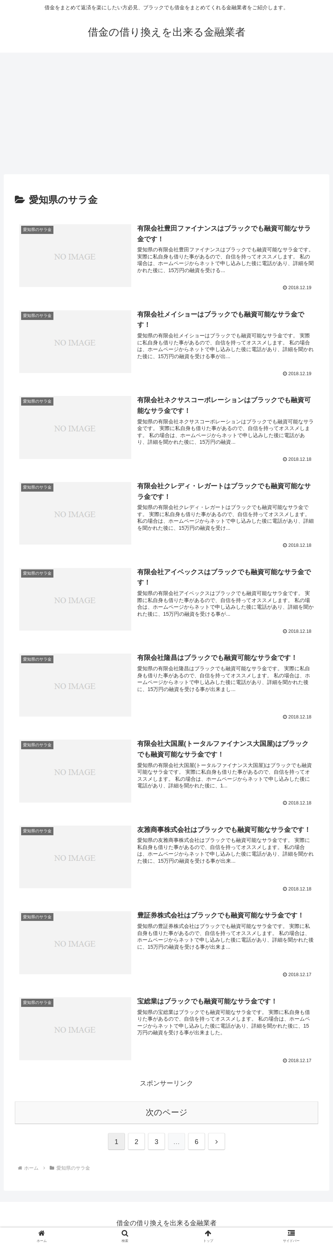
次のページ (167, 1113)
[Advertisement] (166, 113)
